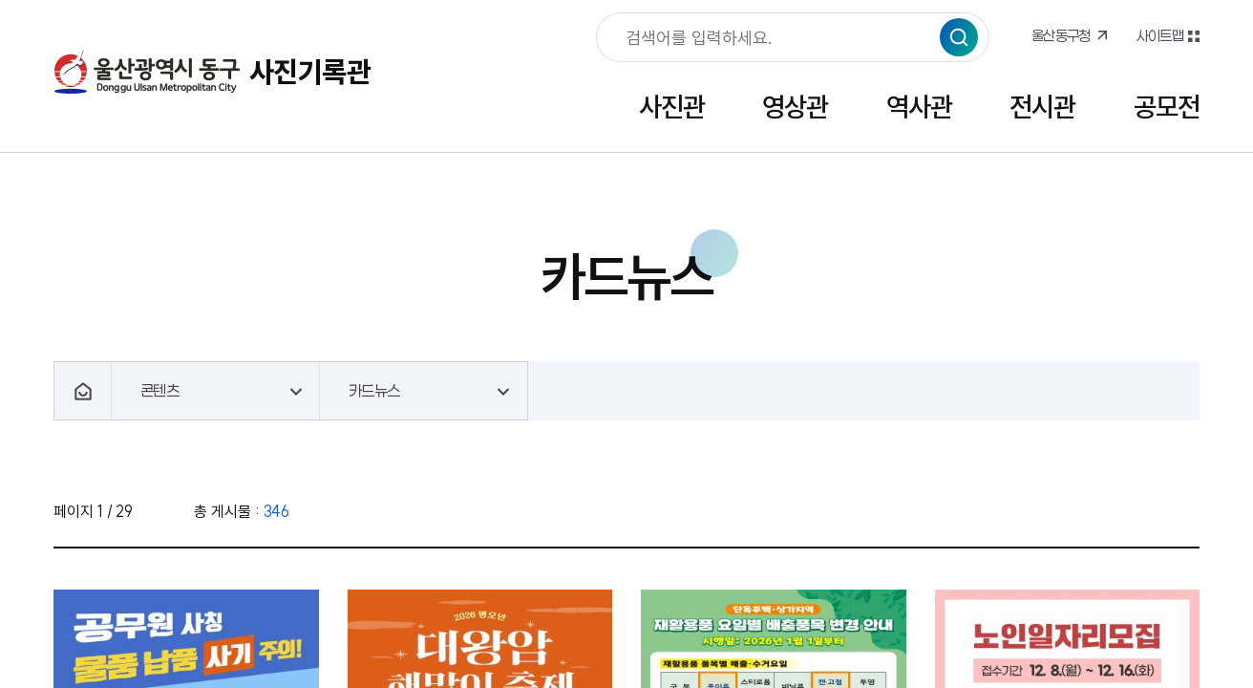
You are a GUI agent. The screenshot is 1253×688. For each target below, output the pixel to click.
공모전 (1167, 106)
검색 (959, 37)
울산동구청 (1061, 35)
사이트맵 (1159, 35)
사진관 (672, 106)
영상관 (795, 106)
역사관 (919, 106)
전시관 (1042, 106)
